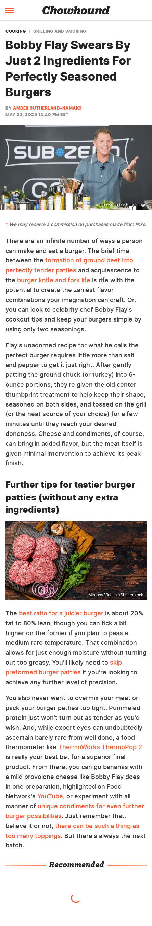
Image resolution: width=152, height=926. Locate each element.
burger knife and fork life (53, 280)
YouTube (50, 796)
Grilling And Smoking (59, 31)
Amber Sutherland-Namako (47, 108)
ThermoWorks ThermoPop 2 (100, 747)
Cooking (15, 31)
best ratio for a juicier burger (61, 613)
